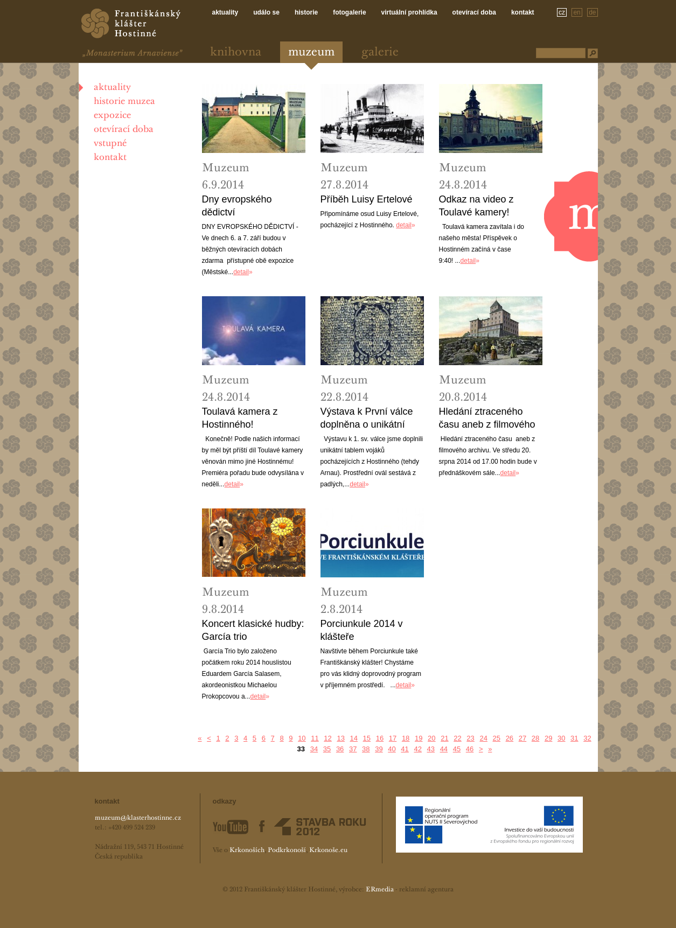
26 (509, 738)
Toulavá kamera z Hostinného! (240, 418)
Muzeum (311, 52)
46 (469, 749)
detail (241, 272)
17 (392, 738)
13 (340, 738)
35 (327, 749)
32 (587, 738)
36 (340, 749)
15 (367, 738)
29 (548, 738)
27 (522, 738)
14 (354, 738)
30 (561, 738)
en (576, 12)
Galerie (380, 52)
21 (444, 738)
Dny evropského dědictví (237, 206)
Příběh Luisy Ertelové (366, 199)
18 (405, 738)
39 (378, 749)
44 (444, 749)
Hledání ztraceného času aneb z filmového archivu (487, 418)
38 (366, 749)
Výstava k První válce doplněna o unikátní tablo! (366, 418)
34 (314, 749)
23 (470, 738)
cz (562, 12)
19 (418, 738)
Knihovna (235, 52)
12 (327, 738)
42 (417, 749)
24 (483, 738)
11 (314, 738)
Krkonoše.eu (328, 850)
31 (574, 738)
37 (353, 749)
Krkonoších (246, 850)
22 (457, 738)
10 (301, 738)
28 (535, 738)
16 (380, 738)
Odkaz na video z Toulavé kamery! (476, 206)
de (592, 12)
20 (431, 738)
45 (457, 749)
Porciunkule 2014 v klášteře (361, 630)
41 (404, 749)
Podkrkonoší (287, 850)
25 (496, 738)
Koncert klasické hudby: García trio (253, 630)
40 (391, 749)
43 (431, 749)
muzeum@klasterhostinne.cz (138, 818)
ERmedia (380, 890)
